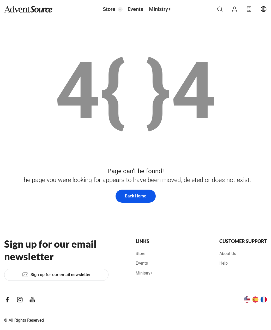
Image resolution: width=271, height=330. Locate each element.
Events (135, 9)
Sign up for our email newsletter (56, 275)
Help (223, 263)
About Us (227, 253)
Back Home (135, 196)
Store (109, 9)
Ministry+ (160, 9)
